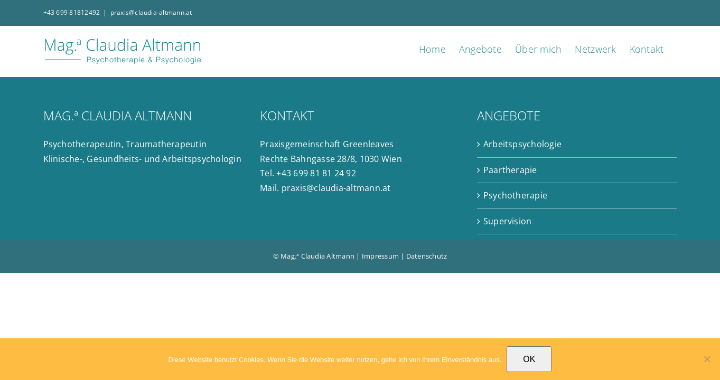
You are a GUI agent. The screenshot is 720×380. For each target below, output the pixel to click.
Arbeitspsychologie (522, 144)
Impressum (380, 256)
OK (529, 359)
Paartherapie (510, 170)
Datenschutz (426, 256)
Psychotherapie (515, 195)
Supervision (507, 221)
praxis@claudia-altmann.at (151, 12)
